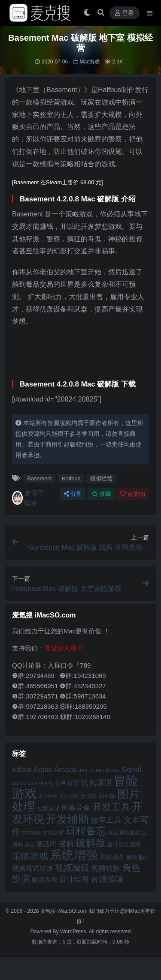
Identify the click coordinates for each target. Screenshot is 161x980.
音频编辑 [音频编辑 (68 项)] (107, 879)
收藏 (101, 494)
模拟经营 (101, 478)
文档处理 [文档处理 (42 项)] (53, 832)
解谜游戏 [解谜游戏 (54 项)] (45, 879)
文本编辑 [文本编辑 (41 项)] (31, 832)
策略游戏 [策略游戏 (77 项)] (30, 856)
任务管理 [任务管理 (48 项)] (67, 783)
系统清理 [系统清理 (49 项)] (112, 857)
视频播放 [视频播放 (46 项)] (137, 857)
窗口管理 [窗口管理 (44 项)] (117, 845)
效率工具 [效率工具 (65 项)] (106, 820)
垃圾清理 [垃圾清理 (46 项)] (48, 808)
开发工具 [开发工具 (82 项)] (111, 807)
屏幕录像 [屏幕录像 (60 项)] (75, 808)
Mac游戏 (90, 62)
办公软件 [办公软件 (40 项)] (48, 796)
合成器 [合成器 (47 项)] (88, 796)
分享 (73, 494)
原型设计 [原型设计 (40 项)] (68, 796)
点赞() (132, 494)
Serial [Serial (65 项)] (131, 769)
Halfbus (71, 478)
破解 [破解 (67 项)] (66, 843)
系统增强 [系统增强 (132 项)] (74, 855)
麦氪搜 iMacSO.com (64, 911)
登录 (124, 13)
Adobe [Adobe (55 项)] (22, 769)
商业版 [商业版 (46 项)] (107, 796)
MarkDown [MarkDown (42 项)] (108, 770)
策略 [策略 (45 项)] (135, 845)
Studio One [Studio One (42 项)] (24, 783)
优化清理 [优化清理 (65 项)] (96, 782)
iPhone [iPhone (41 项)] (86, 770)
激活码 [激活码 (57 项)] (46, 844)
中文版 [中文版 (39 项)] (46, 783)
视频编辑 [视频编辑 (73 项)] (72, 867)
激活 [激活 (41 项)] (29, 844)
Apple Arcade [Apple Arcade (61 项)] (55, 770)
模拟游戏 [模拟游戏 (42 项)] (129, 832)
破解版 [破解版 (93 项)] (91, 842)
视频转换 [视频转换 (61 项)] (105, 868)
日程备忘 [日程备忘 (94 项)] (85, 830)
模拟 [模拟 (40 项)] (113, 832)
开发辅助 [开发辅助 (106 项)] (67, 819)
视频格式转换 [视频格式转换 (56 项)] (32, 868)
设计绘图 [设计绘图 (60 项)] (73, 879)
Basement (39, 478)
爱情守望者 (28, 497)
